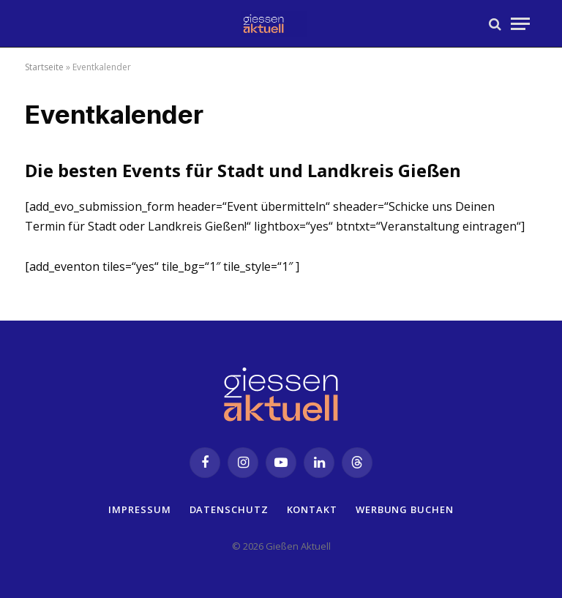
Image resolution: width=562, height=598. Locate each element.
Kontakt (312, 509)
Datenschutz (229, 509)
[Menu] (520, 23)
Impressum (139, 509)
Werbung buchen (405, 509)
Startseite (44, 67)
